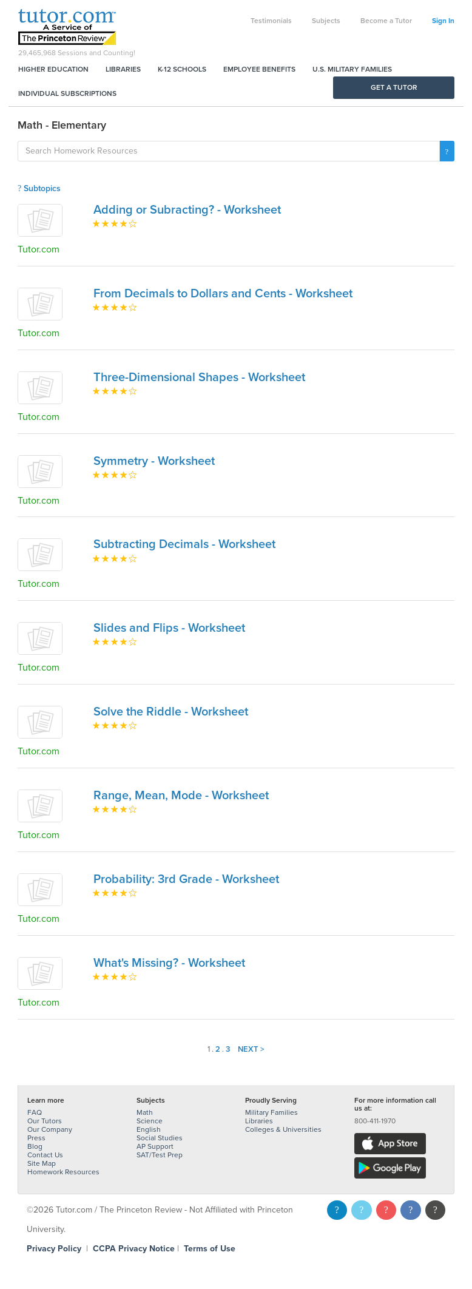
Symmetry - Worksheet (154, 461)
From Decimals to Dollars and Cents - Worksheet (222, 293)
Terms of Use (209, 1248)
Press (36, 1138)
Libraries (123, 69)
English (149, 1129)
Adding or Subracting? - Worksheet (187, 210)
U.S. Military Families (352, 69)
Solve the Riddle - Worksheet (170, 712)
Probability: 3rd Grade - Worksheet (186, 879)
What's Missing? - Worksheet (169, 963)
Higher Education (53, 69)
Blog (34, 1146)
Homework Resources (63, 1172)
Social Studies (160, 1138)
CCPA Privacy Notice (134, 1248)
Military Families (271, 1112)
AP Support (155, 1146)
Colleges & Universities (283, 1129)
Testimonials (271, 20)
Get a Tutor (394, 87)
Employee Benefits (259, 69)
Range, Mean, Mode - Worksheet (181, 795)
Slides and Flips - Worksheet (169, 628)
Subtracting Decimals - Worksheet (184, 544)
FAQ (34, 1112)
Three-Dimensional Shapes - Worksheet (199, 377)
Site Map (41, 1163)
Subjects (326, 20)
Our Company (49, 1129)
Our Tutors (44, 1121)
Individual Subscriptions (67, 93)
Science (150, 1121)
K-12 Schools (182, 69)
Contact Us (45, 1155)
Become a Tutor (386, 20)
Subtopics (39, 188)
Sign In (443, 20)
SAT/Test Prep (160, 1155)
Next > (251, 1049)
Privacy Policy (54, 1248)
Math (145, 1112)
